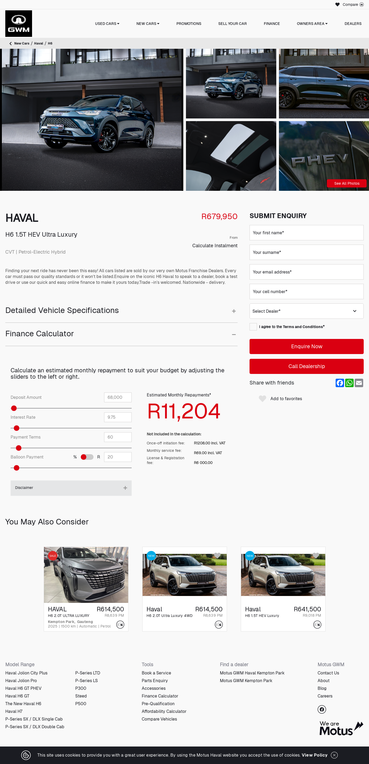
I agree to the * (287, 326)
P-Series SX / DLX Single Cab (34, 719)
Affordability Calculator (164, 711)
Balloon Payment (27, 457)
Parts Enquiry (155, 680)
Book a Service (156, 673)
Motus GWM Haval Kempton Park (252, 673)
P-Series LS (86, 680)
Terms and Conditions (303, 326)
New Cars (147, 23)
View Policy (315, 755)
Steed (81, 696)
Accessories (154, 688)
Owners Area (312, 23)
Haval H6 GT (17, 696)
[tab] (121, 314)
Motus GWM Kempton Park (246, 680)
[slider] (25, 408)
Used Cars (107, 23)
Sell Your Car (232, 23)
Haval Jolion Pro (21, 680)
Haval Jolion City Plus (26, 673)
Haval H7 (13, 711)
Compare (353, 4)
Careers (325, 696)
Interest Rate (23, 417)
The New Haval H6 (23, 703)
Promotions (188, 23)
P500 (80, 703)
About (324, 680)
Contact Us (328, 673)
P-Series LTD (87, 673)
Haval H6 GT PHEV (23, 688)
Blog (322, 688)
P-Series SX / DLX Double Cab (34, 727)
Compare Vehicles (159, 719)
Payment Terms (26, 437)
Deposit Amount (26, 397)
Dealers (353, 23)
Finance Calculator (160, 696)
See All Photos (346, 183)
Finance (272, 23)
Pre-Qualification (158, 703)
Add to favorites (280, 399)
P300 (80, 688)
